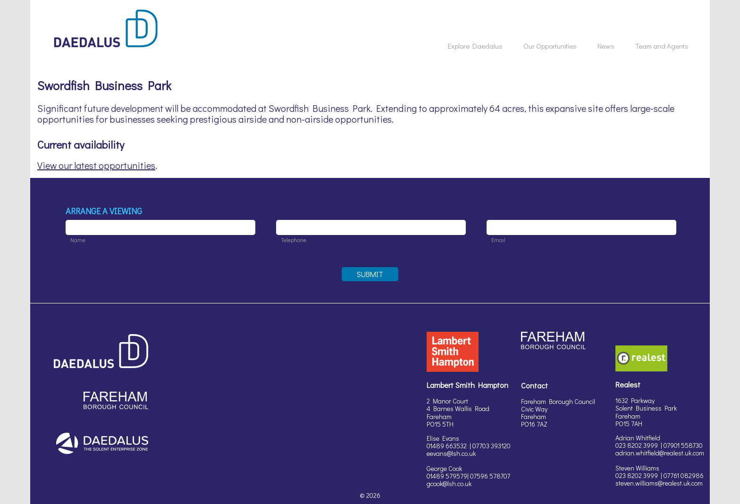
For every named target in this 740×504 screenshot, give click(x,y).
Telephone (293, 240)
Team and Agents (662, 45)
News (605, 45)
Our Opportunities (550, 45)
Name (77, 240)
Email (498, 240)
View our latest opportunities (96, 165)
